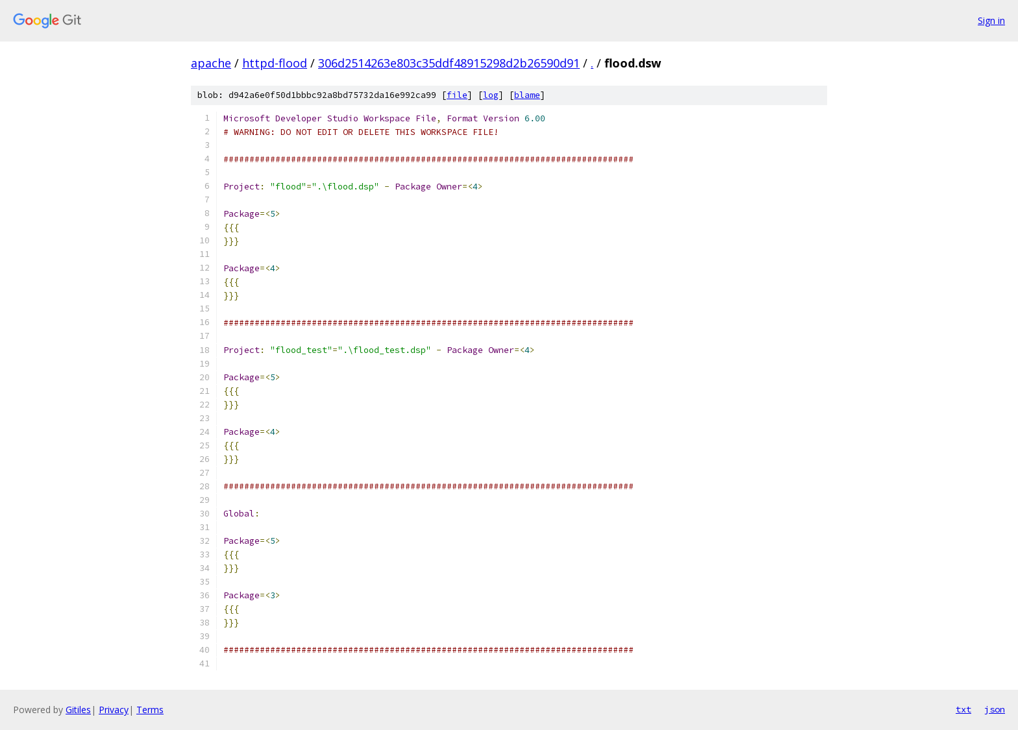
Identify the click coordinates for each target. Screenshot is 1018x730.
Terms (150, 709)
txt (963, 709)
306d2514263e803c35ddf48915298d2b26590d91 (449, 63)
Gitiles (78, 709)
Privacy (114, 709)
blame (527, 95)
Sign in (991, 20)
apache (211, 63)
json (994, 709)
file (457, 95)
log (491, 95)
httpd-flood (274, 63)
